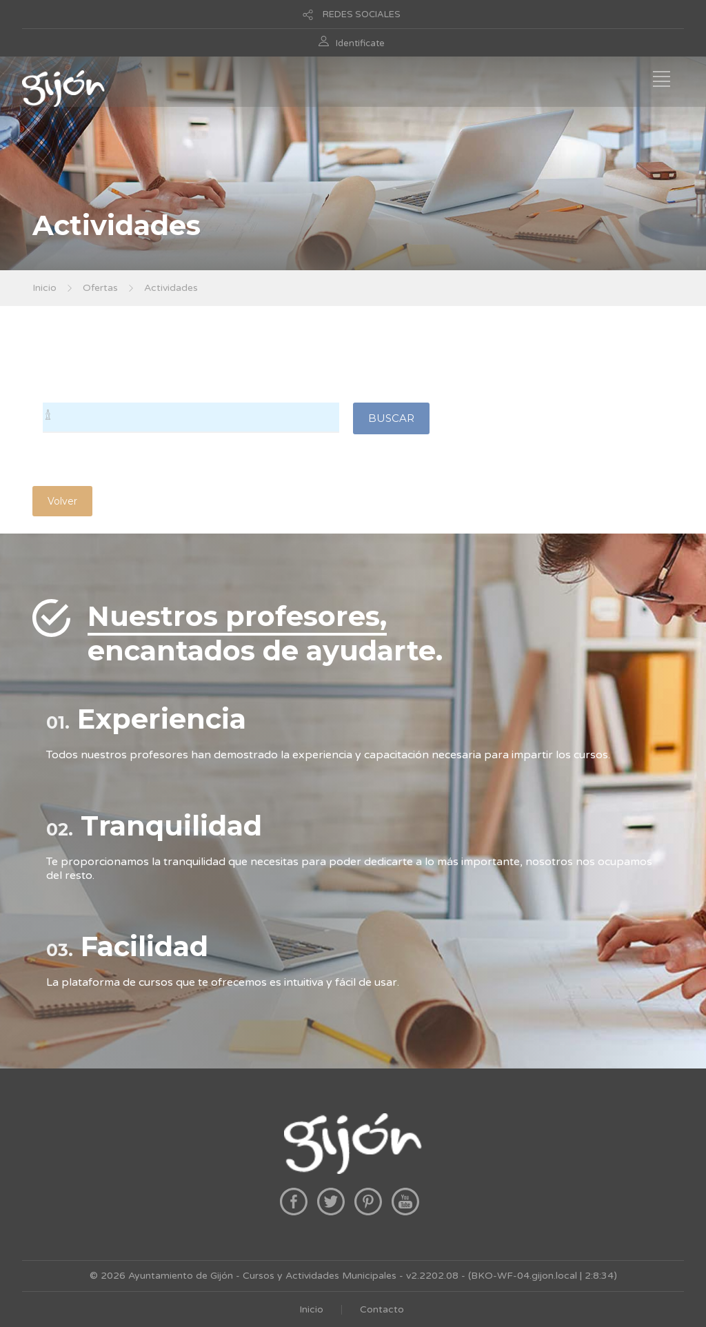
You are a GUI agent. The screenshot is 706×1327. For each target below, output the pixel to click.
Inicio (44, 288)
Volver (62, 501)
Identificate (360, 43)
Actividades (171, 288)
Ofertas (100, 288)
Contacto (382, 1309)
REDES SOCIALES (362, 14)
